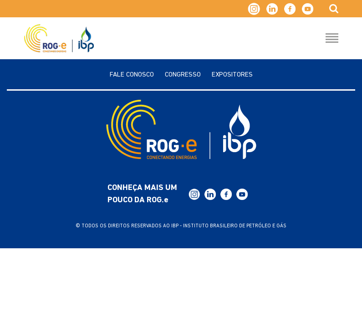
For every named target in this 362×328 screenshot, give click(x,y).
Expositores (232, 75)
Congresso (183, 75)
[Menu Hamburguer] (332, 38)
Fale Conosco (132, 75)
